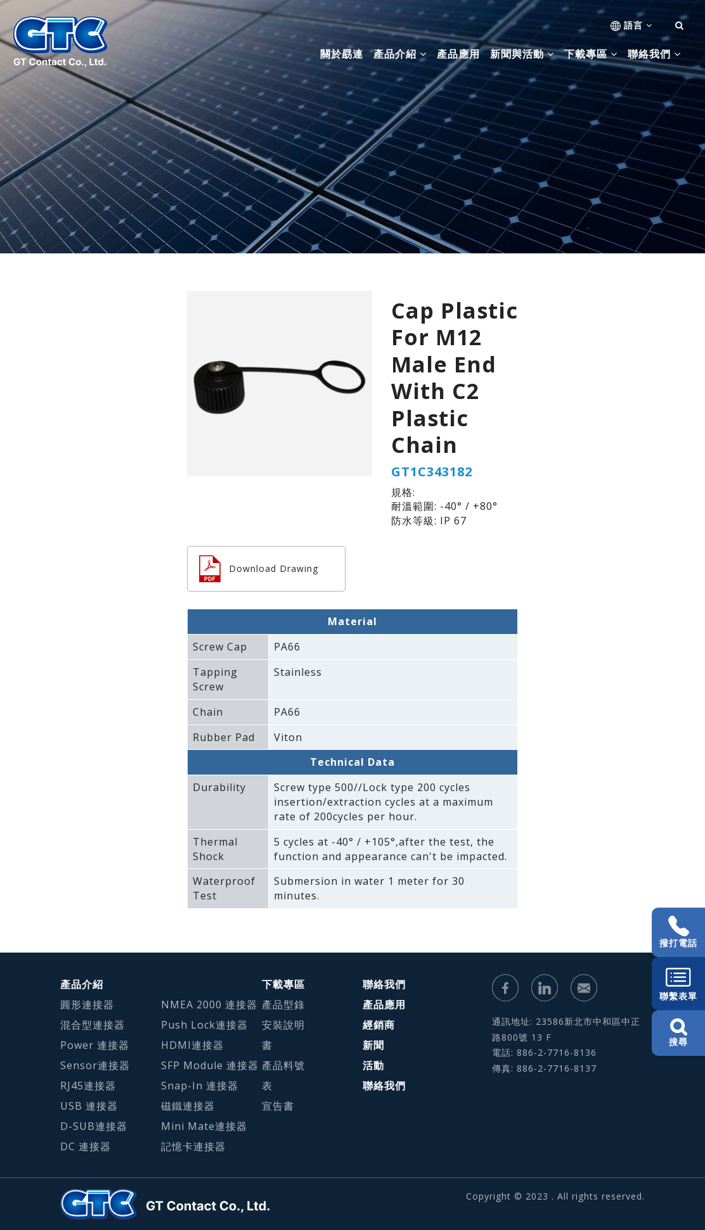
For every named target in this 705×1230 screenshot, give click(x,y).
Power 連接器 (94, 1045)
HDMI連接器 (192, 1045)
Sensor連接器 (95, 1065)
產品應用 (458, 54)
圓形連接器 (87, 1004)
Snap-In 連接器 (199, 1086)
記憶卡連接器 (193, 1146)
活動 (373, 1065)
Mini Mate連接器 (204, 1126)
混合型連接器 (92, 1025)
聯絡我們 (384, 984)
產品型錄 (283, 1004)
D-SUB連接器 (93, 1126)
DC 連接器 (85, 1146)
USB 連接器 (89, 1106)
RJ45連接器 (88, 1086)
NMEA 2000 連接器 (209, 1004)
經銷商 (379, 1025)
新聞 (373, 1045)
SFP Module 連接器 (210, 1065)
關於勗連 (341, 54)
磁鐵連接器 (188, 1106)
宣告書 (278, 1106)
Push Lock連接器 (204, 1025)
